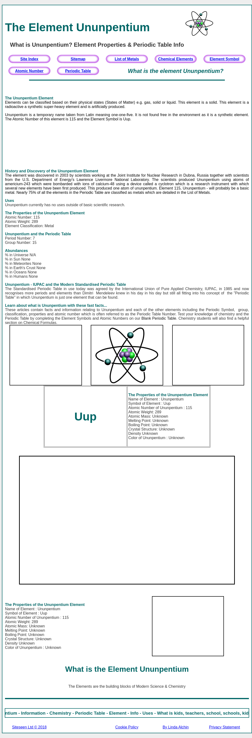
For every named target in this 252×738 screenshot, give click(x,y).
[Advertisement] (127, 145)
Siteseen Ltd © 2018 (29, 727)
